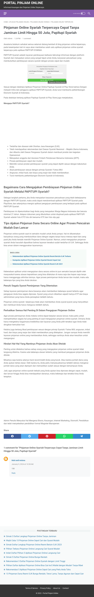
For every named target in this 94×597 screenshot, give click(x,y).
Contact (66, 588)
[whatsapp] (64, 436)
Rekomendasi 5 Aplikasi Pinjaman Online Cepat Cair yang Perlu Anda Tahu (38, 569)
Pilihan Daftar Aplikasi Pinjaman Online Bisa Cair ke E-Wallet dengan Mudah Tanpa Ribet (44, 565)
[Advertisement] (47, 125)
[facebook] (12, 436)
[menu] (7, 13)
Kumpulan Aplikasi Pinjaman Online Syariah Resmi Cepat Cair (37, 260)
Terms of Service (31, 588)
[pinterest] (47, 436)
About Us (56, 588)
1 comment (27, 38)
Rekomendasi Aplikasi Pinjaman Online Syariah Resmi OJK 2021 (38, 264)
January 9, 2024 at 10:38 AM (22, 464)
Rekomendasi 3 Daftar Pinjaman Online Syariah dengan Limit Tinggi (35, 561)
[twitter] (29, 436)
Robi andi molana (18, 460)
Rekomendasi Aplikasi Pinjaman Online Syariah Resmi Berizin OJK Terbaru (42, 256)
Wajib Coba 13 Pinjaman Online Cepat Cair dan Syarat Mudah (32, 540)
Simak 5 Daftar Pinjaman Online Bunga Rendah (26, 557)
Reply (13, 473)
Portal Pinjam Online (23, 3)
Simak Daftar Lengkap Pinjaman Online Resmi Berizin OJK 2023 (34, 544)
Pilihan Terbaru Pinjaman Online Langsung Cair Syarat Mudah (33, 549)
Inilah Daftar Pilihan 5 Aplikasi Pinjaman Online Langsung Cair (33, 553)
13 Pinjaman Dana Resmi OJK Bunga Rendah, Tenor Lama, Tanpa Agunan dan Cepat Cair (45, 574)
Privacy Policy (45, 588)
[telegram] (81, 436)
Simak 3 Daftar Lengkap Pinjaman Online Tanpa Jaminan (31, 536)
